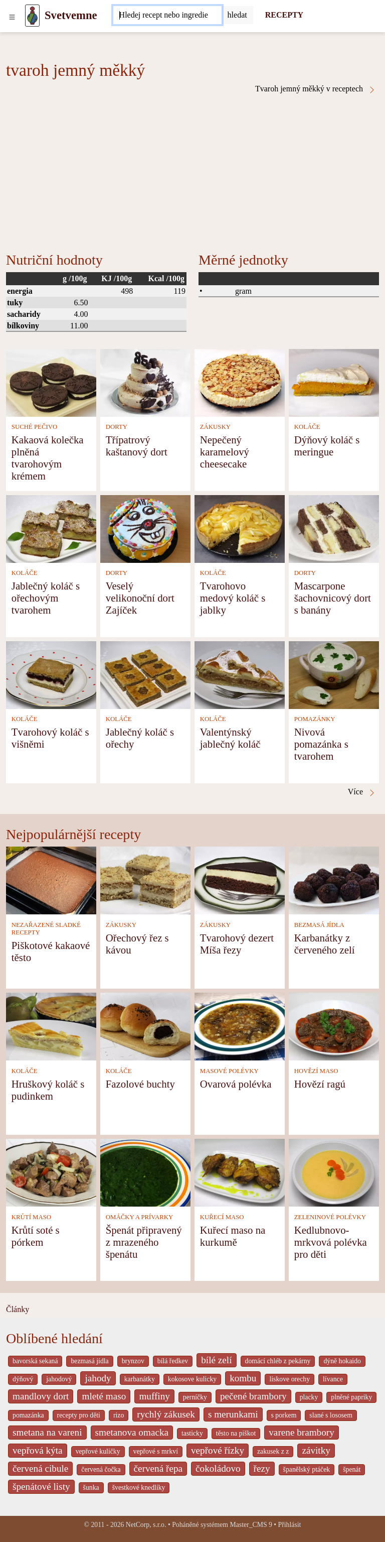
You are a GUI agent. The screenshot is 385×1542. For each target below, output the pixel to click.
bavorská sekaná (35, 1361)
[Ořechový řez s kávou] (145, 879)
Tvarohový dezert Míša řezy (237, 944)
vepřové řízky (217, 1450)
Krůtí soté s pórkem (36, 1236)
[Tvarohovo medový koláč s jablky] (240, 528)
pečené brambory (253, 1396)
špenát (351, 1469)
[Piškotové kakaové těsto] (51, 879)
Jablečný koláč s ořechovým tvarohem (46, 598)
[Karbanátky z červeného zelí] (334, 879)
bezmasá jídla (89, 1361)
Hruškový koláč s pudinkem (48, 1090)
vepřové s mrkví (155, 1451)
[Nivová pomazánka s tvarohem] (334, 674)
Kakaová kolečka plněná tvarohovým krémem (48, 458)
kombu (243, 1378)
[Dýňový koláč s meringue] (334, 382)
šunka (91, 1487)
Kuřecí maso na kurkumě (233, 1236)
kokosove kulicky (192, 1379)
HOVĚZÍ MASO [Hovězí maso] (316, 1071)
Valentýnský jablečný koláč (230, 738)
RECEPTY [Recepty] (284, 15)
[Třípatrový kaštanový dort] (145, 382)
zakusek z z (273, 1451)
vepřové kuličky (98, 1451)
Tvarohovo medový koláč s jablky (233, 598)
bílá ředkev (172, 1361)
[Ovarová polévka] (240, 1025)
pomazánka (28, 1415)
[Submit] (237, 15)
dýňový (23, 1379)
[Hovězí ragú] (334, 1025)
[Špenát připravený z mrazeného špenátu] (145, 1171)
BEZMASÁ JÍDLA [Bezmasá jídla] (319, 924)
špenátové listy (41, 1486)
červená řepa (158, 1468)
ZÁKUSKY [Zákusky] (215, 426)
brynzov (133, 1361)
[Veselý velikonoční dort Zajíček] (145, 528)
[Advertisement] (192, 169)
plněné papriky (351, 1397)
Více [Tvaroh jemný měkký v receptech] (362, 791)
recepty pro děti (78, 1415)
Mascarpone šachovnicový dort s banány (332, 598)
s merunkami (233, 1414)
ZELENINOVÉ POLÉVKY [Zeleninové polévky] (330, 1217)
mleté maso (104, 1396)
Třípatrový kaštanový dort (136, 445)
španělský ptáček (306, 1469)
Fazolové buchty (140, 1084)
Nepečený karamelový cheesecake (224, 451)
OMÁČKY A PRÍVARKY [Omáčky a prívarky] (139, 1217)
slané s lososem (330, 1415)
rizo (118, 1415)
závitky (316, 1450)
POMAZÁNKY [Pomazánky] (314, 719)
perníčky (195, 1397)
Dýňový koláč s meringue (327, 445)
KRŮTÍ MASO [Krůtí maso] (31, 1217)
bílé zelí (216, 1360)
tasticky (192, 1433)
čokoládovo (218, 1468)
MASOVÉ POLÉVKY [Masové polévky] (229, 1071)
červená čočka (100, 1469)
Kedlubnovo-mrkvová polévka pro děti (330, 1242)
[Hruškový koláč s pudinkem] (51, 1025)
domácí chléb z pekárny (278, 1361)
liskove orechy (289, 1379)
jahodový (59, 1379)
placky (309, 1397)
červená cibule (40, 1468)
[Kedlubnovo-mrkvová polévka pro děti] (334, 1171)
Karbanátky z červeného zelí (324, 944)
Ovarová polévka (236, 1084)
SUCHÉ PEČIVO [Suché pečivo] (34, 426)
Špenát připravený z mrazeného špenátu (144, 1242)
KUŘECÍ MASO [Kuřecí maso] (222, 1217)
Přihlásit (289, 1524)
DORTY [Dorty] (116, 426)
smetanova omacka (132, 1432)
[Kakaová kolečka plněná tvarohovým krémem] (51, 382)
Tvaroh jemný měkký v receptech (315, 88)
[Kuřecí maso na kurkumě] (240, 1171)
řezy (262, 1468)
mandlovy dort (41, 1396)
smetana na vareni (47, 1432)
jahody (98, 1378)
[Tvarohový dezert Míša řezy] (240, 879)
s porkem (284, 1415)
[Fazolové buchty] (145, 1025)
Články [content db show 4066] (17, 1309)
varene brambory (301, 1432)
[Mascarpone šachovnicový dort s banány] (334, 528)
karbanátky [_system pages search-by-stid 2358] (139, 1379)
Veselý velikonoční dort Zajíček (140, 598)
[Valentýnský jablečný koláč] (240, 674)
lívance (333, 1379)
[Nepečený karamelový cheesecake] (240, 382)
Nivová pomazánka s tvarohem (321, 744)
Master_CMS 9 (251, 1524)
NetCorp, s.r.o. (146, 1524)
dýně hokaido (341, 1361)
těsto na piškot (236, 1433)
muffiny (154, 1396)
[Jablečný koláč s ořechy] (145, 674)
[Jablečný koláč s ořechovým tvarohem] (51, 528)
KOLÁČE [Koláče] (307, 426)
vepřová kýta (38, 1450)
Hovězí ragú (319, 1084)
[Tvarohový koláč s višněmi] (51, 674)
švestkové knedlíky (138, 1487)
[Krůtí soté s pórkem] (51, 1171)
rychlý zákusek (166, 1414)
